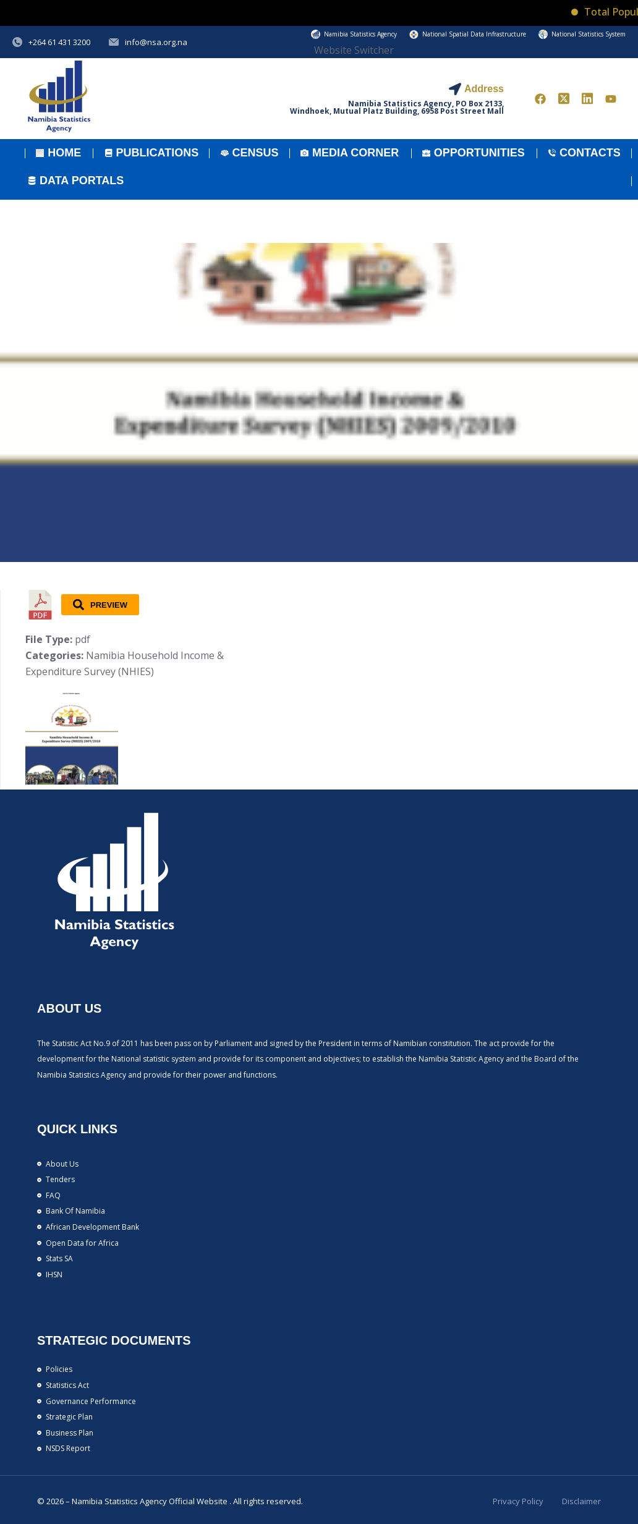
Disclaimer (581, 1501)
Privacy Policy (518, 1501)
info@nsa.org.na (156, 42)
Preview (100, 604)
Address (484, 88)
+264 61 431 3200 (59, 42)
